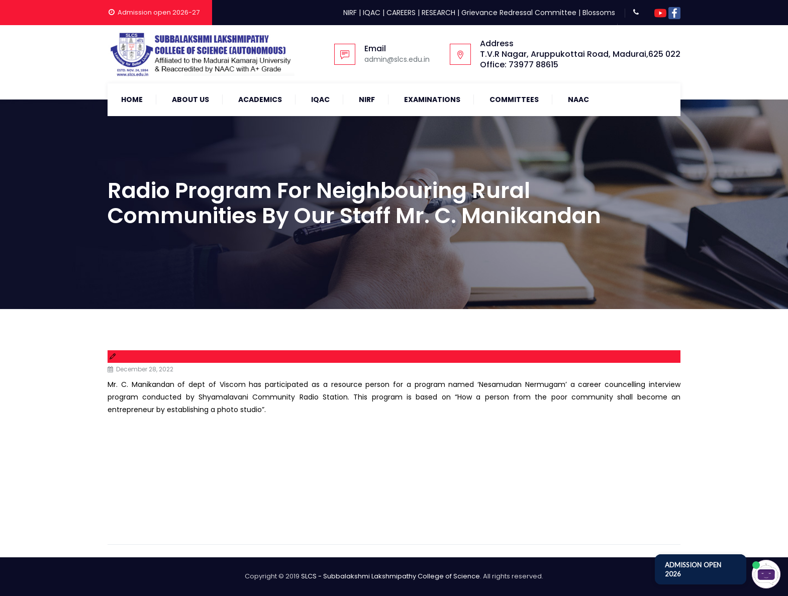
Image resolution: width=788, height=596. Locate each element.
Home (132, 99)
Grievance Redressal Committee (518, 13)
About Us (190, 99)
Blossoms (598, 13)
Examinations (432, 99)
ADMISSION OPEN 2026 (693, 569)
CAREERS (401, 13)
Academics (260, 99)
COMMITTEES (514, 99)
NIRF (350, 13)
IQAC (371, 13)
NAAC (578, 99)
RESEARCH (438, 13)
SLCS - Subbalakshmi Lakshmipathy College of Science (390, 576)
